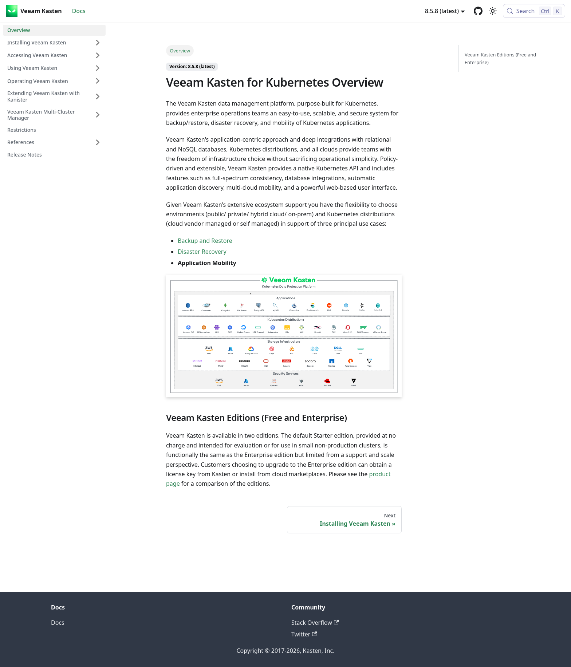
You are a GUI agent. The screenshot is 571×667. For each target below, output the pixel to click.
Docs (79, 11)
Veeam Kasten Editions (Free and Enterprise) (500, 58)
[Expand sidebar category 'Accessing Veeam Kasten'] (98, 55)
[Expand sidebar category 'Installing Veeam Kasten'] (98, 42)
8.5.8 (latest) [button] (442, 11)
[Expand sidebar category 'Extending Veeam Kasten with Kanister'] (98, 96)
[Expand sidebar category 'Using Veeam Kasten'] (98, 68)
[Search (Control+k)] (534, 11)
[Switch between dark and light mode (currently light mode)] (493, 11)
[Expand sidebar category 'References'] (98, 142)
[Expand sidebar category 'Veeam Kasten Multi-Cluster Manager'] (98, 114)
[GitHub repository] (478, 11)
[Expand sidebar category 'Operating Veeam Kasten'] (98, 81)
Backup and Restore (205, 241)
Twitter (304, 634)
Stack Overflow (315, 623)
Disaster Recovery (202, 252)
